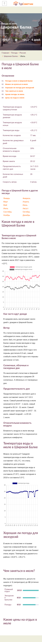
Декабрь (26, 215)
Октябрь (26, 212)
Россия (23, 53)
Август (25, 208)
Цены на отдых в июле (14, 98)
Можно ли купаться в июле (16, 84)
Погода (14, 53)
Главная (5, 53)
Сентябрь (7, 212)
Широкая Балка (11, 56)
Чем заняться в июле (14, 91)
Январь (6, 198)
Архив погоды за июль (14, 94)
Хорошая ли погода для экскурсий (19, 88)
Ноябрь (6, 215)
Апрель (26, 202)
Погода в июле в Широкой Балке (19, 81)
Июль (5, 208)
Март (5, 202)
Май (5, 205)
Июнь (25, 205)
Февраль (26, 198)
